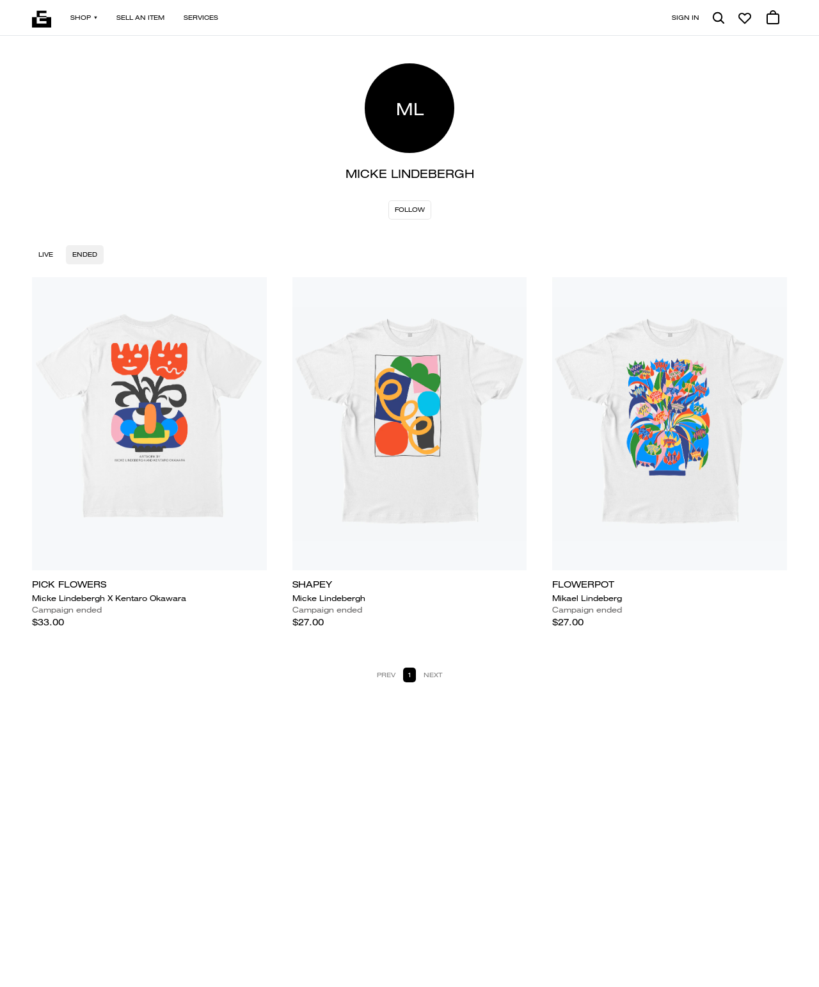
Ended (84, 254)
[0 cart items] (773, 18)
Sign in (685, 17)
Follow (410, 209)
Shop (83, 17)
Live (45, 254)
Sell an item (140, 17)
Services (201, 17)
